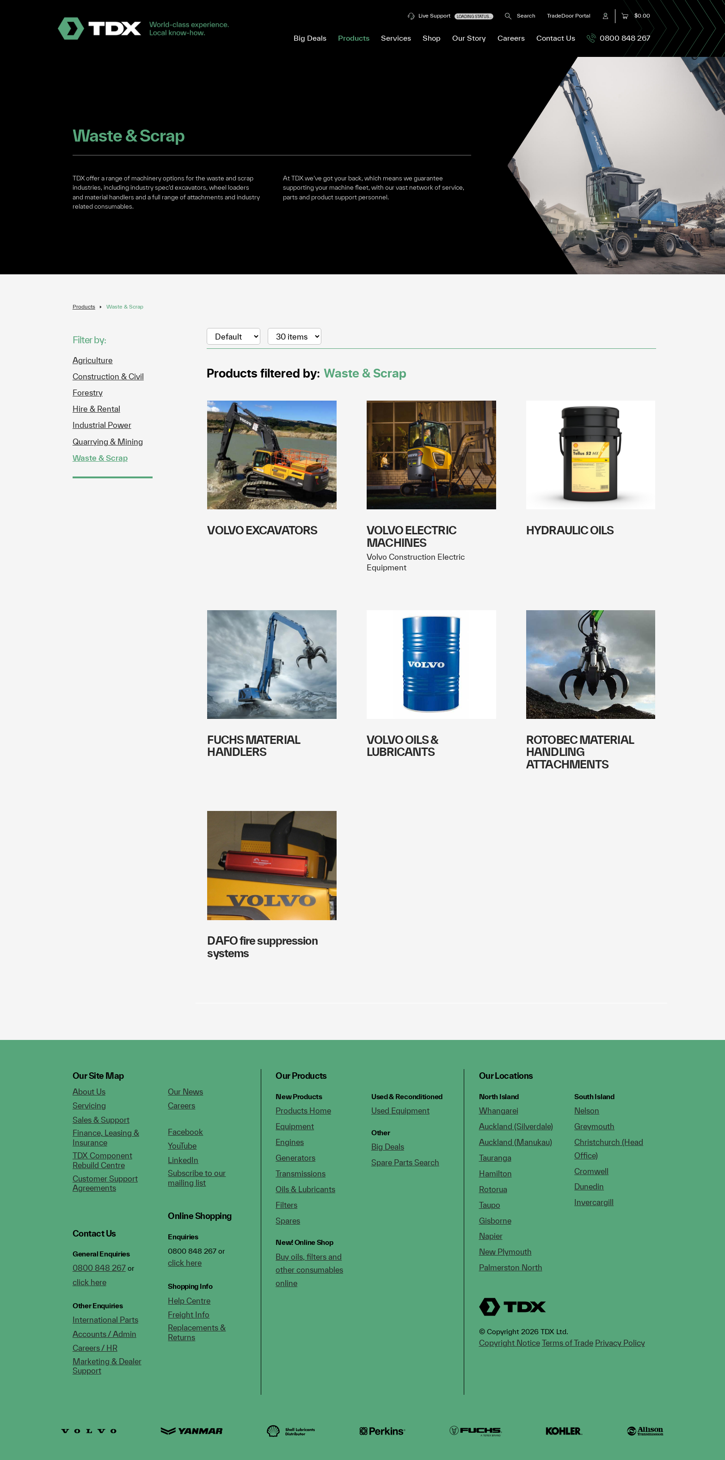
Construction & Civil (108, 376)
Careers (511, 38)
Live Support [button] (450, 15)
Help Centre (189, 1300)
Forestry (88, 392)
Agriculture (93, 360)
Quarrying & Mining (108, 441)
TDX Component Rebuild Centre (102, 1160)
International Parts (105, 1319)
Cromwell (591, 1171)
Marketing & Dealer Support (107, 1366)
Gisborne (495, 1220)
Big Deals (310, 38)
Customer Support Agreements (105, 1183)
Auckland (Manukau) (515, 1142)
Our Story (469, 38)
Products (84, 306)
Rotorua (493, 1189)
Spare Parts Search (405, 1162)
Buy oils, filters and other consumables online (309, 1269)
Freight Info (188, 1314)
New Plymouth (505, 1251)
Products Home (303, 1110)
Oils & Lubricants (305, 1189)
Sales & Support (101, 1119)
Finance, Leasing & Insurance (106, 1137)
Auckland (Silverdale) (516, 1126)
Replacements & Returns (197, 1332)
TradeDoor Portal (568, 15)
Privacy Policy (620, 1342)
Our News (185, 1091)
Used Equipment (400, 1110)
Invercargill (594, 1202)
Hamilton (495, 1173)
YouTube (182, 1145)
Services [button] (396, 38)
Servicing (89, 1105)
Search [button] (520, 15)
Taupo (489, 1204)
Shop (432, 38)
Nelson (586, 1110)
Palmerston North (510, 1267)
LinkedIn (183, 1160)
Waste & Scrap (124, 306)
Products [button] (353, 38)
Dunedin (589, 1186)
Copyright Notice (509, 1342)
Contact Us (555, 38)
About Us (89, 1091)
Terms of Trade (567, 1342)
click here (89, 1282)
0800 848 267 (618, 38)
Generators (295, 1157)
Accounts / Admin (104, 1334)
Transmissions (301, 1173)
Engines (290, 1142)
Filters (286, 1204)
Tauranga (495, 1157)
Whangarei (498, 1110)
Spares (288, 1220)
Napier (491, 1235)
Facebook (185, 1131)
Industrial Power (102, 425)
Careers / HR (95, 1347)
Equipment (295, 1126)
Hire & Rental (96, 408)
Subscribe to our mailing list (197, 1178)
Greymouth (594, 1126)
